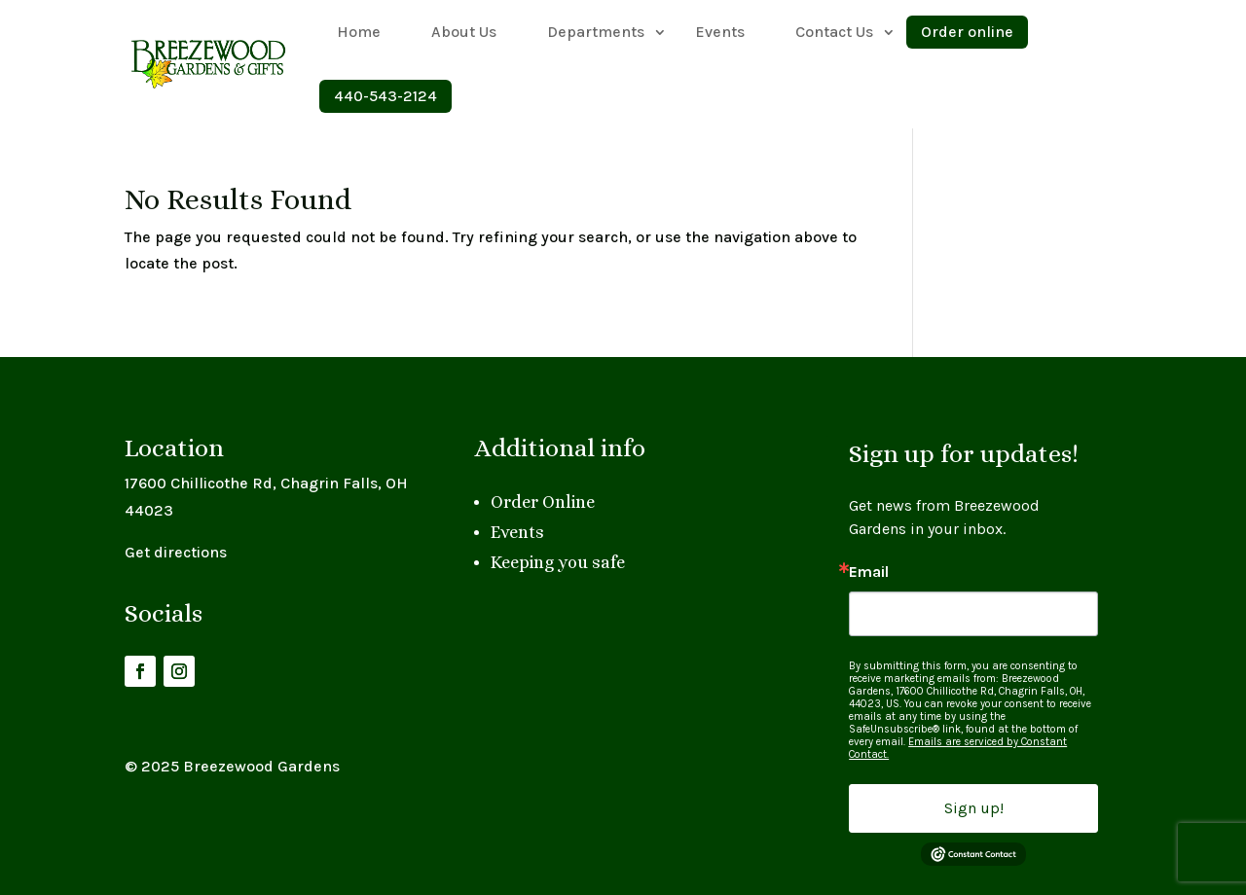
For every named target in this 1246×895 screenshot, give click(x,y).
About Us (463, 31)
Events (720, 31)
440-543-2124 (385, 96)
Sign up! (974, 808)
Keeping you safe (558, 562)
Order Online (543, 502)
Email (869, 572)
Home (359, 31)
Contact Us (834, 31)
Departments (595, 31)
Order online (967, 31)
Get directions (176, 552)
